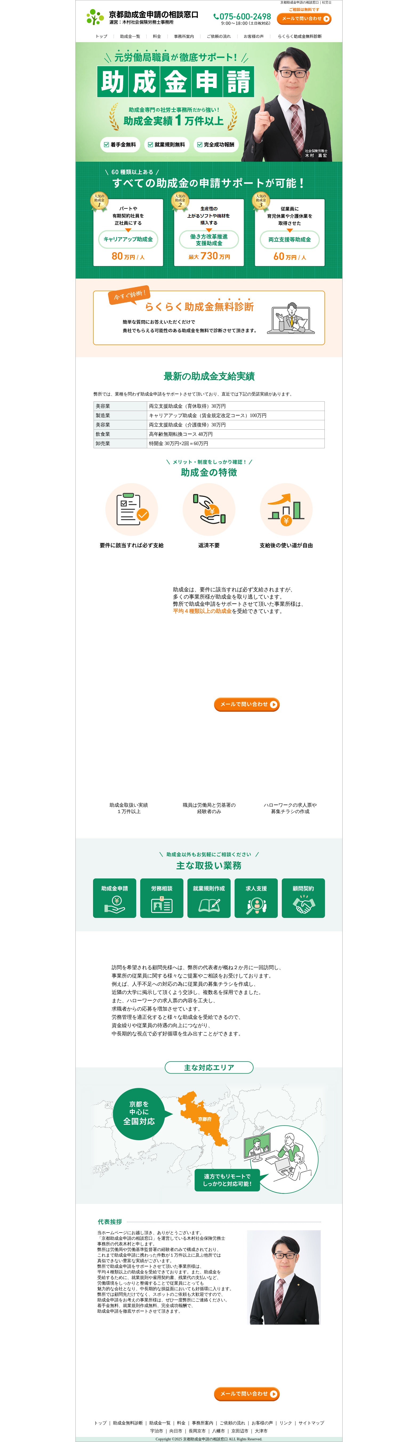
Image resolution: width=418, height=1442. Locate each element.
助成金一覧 (160, 1423)
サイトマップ (311, 1423)
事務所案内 (202, 1423)
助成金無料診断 (128, 1423)
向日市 (176, 1431)
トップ (100, 1423)
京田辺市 (239, 1431)
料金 (181, 1423)
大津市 (261, 1431)
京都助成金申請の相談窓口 (205, 1439)
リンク (285, 1423)
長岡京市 (197, 1431)
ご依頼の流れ (232, 1423)
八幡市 (218, 1431)
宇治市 (156, 1431)
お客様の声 (262, 1423)
